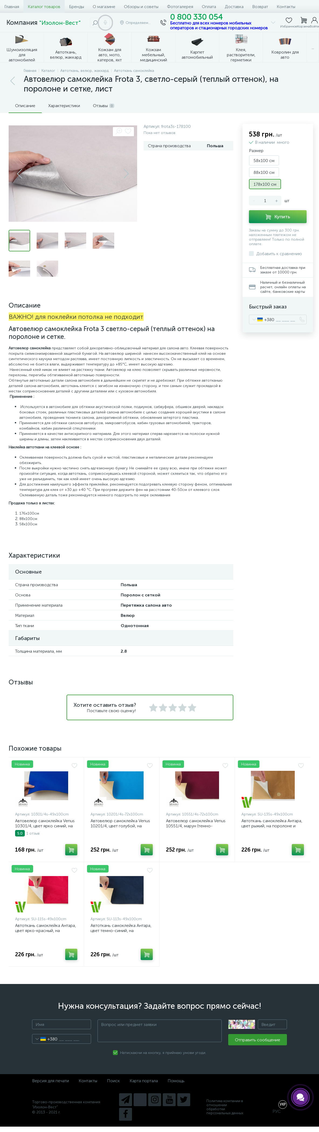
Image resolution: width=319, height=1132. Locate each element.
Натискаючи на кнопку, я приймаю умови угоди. (163, 1052)
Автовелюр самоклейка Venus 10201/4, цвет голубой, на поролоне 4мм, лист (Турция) (120, 826)
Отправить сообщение (257, 1039)
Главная (11, 6)
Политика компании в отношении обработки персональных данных (224, 1107)
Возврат (260, 6)
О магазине (104, 6)
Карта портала (144, 1080)
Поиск (113, 1080)
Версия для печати (50, 1080)
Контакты (286, 6)
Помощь (176, 1080)
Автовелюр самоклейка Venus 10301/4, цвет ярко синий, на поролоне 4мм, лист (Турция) (45, 826)
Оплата (209, 6)
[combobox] (261, 319)
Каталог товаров (44, 6)
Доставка (234, 6)
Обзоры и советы (141, 6)
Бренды (76, 6)
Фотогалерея (180, 6)
